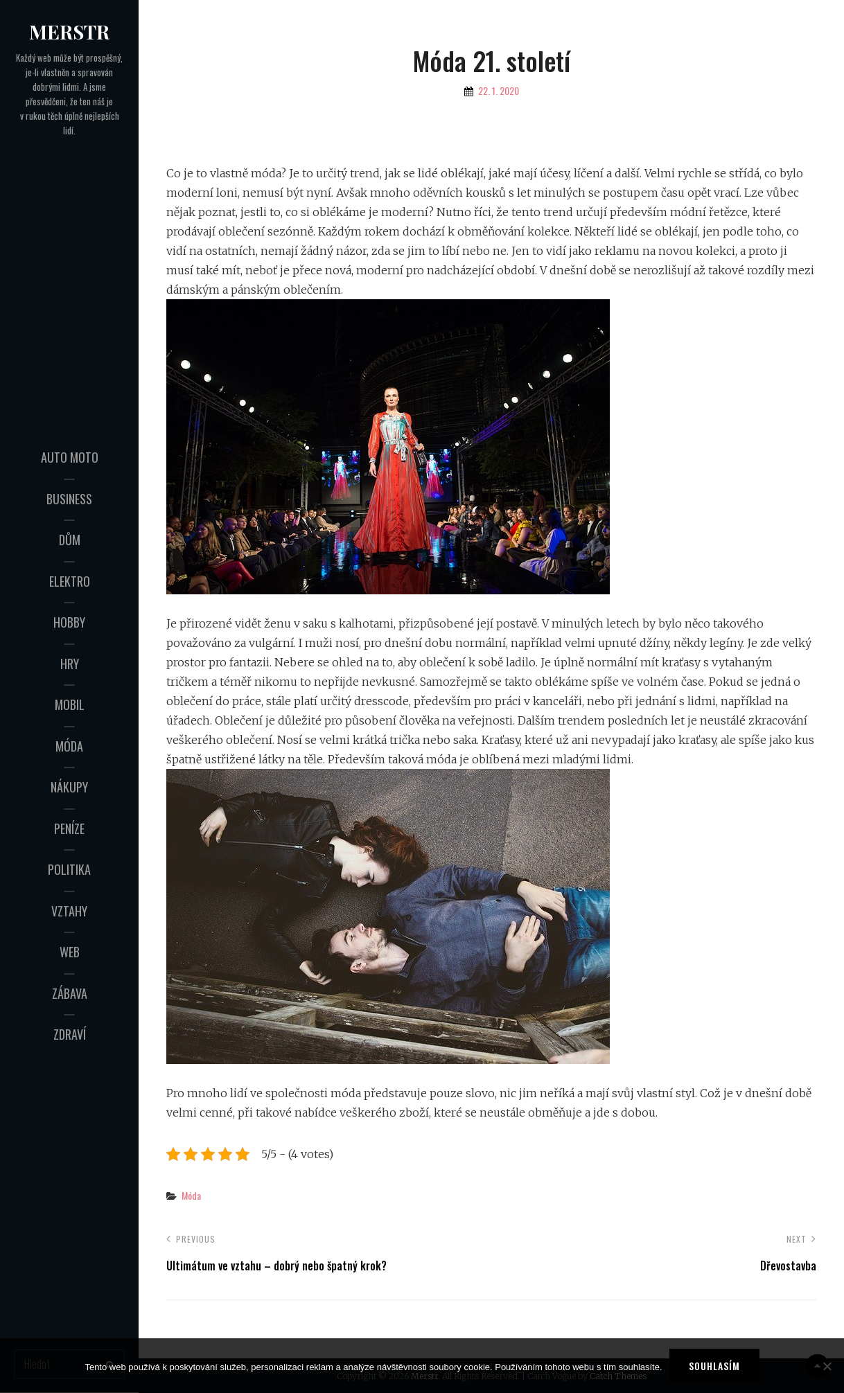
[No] (827, 1366)
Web (70, 952)
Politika (69, 869)
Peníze (69, 828)
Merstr (69, 31)
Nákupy (69, 787)
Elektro (69, 581)
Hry (69, 664)
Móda (69, 746)
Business (69, 499)
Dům (69, 540)
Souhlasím (714, 1365)
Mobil (70, 704)
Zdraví (69, 1034)
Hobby (69, 622)
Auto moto (69, 457)
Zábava (69, 993)
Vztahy (69, 911)
